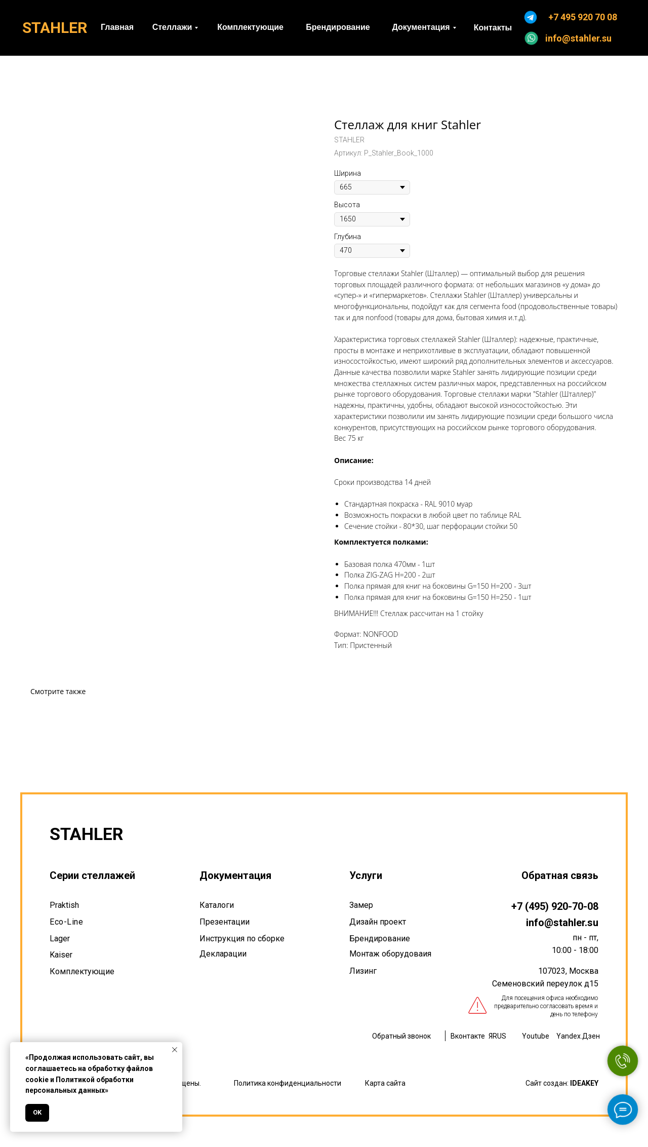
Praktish (64, 905)
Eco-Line (66, 922)
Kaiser (61, 955)
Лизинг (363, 971)
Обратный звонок (401, 1036)
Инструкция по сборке (242, 938)
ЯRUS (497, 1036)
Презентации (224, 922)
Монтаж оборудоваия (390, 954)
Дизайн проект (377, 922)
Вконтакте (468, 1036)
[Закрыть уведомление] (175, 1050)
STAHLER (54, 27)
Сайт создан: (561, 1083)
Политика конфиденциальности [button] (287, 1083)
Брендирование (379, 938)
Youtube (535, 1036)
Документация (235, 875)
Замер (361, 905)
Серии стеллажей (92, 875)
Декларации (223, 954)
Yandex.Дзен (578, 1036)
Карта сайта (385, 1083)
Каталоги (216, 905)
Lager (60, 938)
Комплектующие (82, 971)
